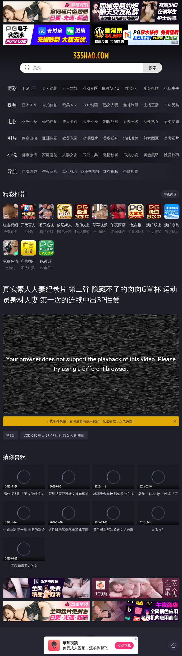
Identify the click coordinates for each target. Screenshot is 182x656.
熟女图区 (151, 138)
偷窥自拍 (29, 138)
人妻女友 (69, 154)
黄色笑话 (151, 154)
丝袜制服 (130, 104)
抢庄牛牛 (171, 88)
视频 (12, 104)
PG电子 (29, 88)
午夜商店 (49, 171)
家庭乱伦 (49, 154)
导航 (12, 171)
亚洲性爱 (29, 121)
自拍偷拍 (49, 104)
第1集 (10, 435)
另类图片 (171, 138)
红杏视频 (110, 171)
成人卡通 (69, 121)
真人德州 (49, 88)
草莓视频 (69, 171)
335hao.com (91, 55)
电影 (12, 121)
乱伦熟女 (151, 121)
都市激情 (29, 154)
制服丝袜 (110, 121)
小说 (12, 154)
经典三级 (130, 121)
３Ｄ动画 (90, 104)
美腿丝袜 (110, 138)
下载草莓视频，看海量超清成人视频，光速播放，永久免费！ (111, 421)
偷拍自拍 (49, 121)
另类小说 (130, 154)
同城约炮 (29, 171)
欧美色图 (69, 138)
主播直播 (151, 104)
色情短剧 (130, 171)
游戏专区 (90, 88)
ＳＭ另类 (171, 104)
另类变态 (171, 121)
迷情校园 (110, 154)
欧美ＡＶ (69, 104)
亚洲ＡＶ (29, 104)
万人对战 (69, 88)
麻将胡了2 (110, 88)
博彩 (12, 88)
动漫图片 (90, 138)
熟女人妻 (110, 104)
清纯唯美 (130, 138)
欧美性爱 (90, 121)
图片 (12, 138)
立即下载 (124, 645)
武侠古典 (90, 154)
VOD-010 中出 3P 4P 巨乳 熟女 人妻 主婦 (54, 435)
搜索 (152, 67)
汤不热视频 (90, 171)
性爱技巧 (171, 154)
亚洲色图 (49, 138)
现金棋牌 (151, 88)
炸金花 (130, 88)
